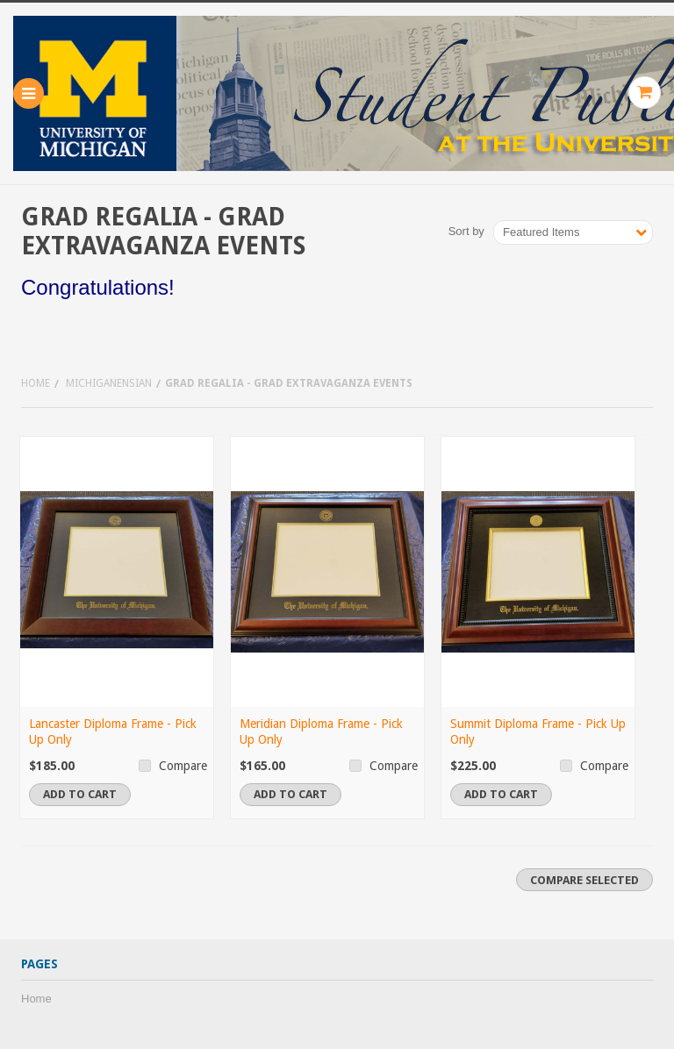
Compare (183, 766)
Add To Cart (80, 794)
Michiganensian (109, 383)
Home (35, 383)
